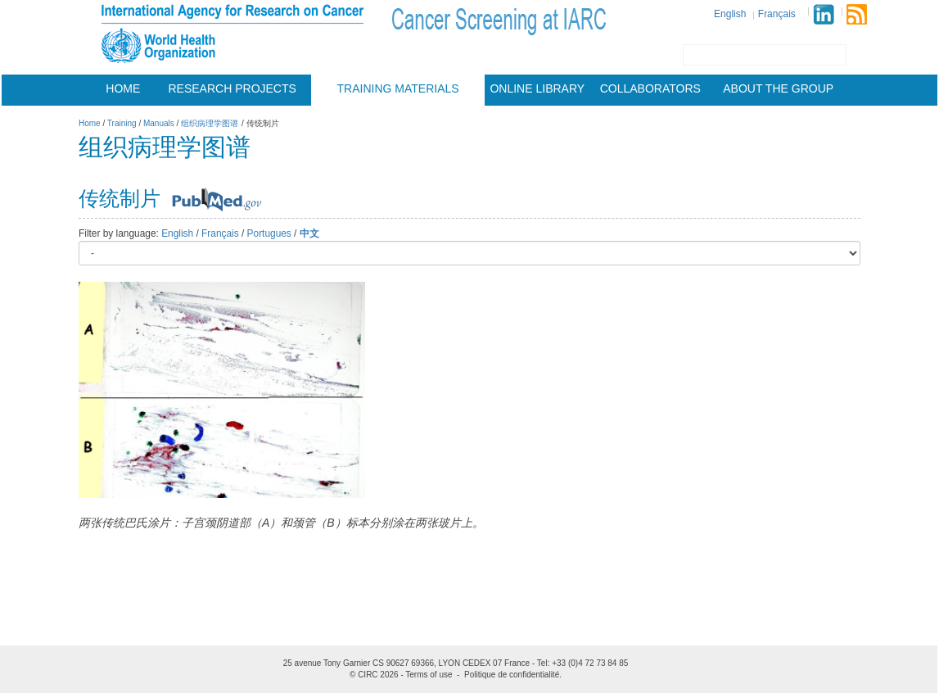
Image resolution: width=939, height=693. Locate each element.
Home (123, 88)
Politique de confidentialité (511, 674)
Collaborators (650, 88)
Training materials (398, 88)
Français (777, 14)
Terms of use (428, 674)
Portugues (269, 233)
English (730, 14)
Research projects (232, 88)
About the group (778, 88)
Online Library (537, 88)
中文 (309, 233)
